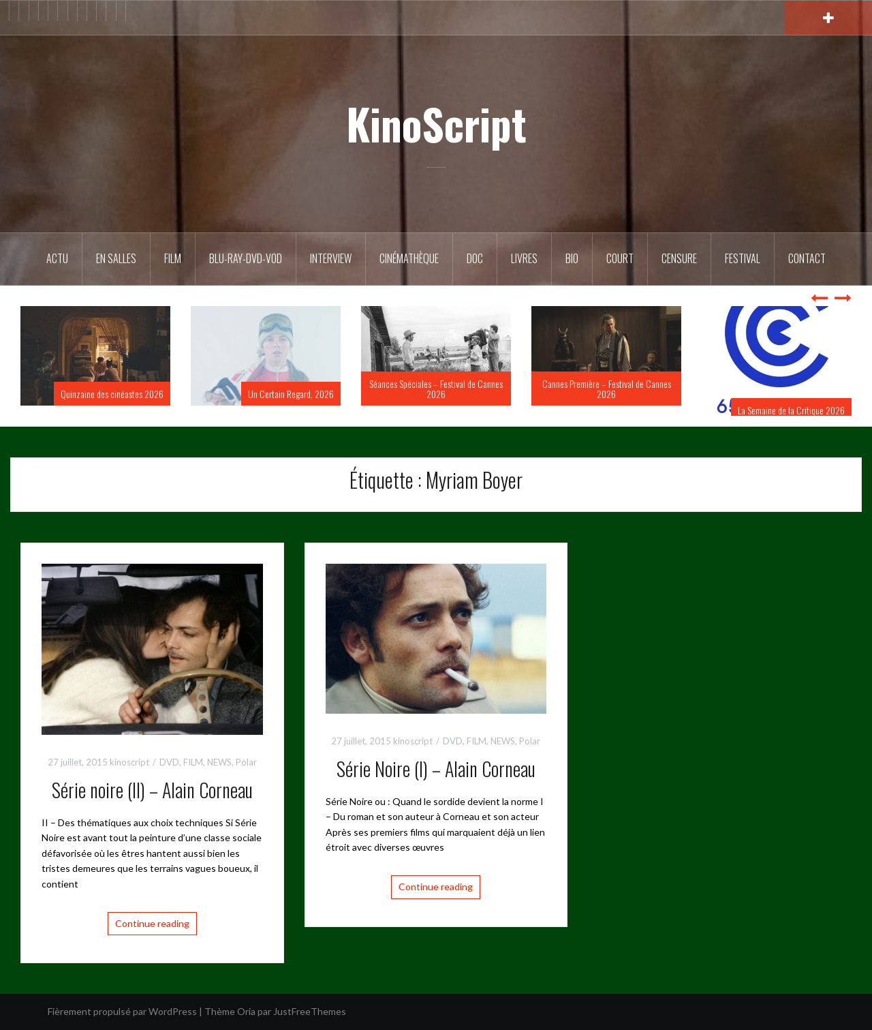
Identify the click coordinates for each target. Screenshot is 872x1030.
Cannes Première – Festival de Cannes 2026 (606, 388)
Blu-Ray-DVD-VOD (245, 258)
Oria (246, 1011)
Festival (742, 258)
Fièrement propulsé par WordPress (122, 1011)
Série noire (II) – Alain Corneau (152, 790)
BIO (571, 258)
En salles (116, 258)
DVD (169, 762)
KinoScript (436, 123)
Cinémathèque (409, 258)
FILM (172, 258)
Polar (246, 762)
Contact (807, 258)
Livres (524, 258)
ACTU (57, 258)
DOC (475, 258)
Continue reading (152, 923)
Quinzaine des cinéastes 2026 (112, 394)
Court (620, 258)
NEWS (219, 762)
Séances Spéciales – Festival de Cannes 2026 (436, 388)
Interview (331, 258)
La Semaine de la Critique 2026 (791, 410)
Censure (679, 258)
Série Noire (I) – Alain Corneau (436, 769)
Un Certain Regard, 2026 (291, 394)
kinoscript (129, 762)
